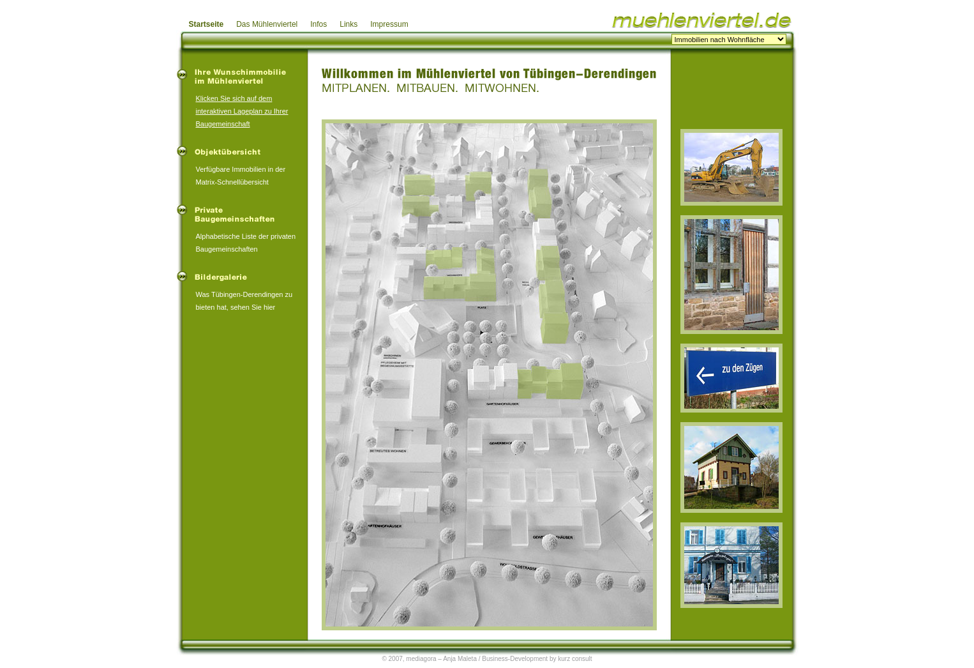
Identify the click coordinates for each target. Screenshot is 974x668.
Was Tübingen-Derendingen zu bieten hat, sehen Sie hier (244, 292)
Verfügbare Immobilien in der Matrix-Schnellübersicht (241, 167)
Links (348, 24)
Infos (318, 24)
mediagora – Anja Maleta (441, 658)
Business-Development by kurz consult (537, 658)
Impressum (389, 24)
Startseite (206, 24)
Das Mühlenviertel (266, 24)
